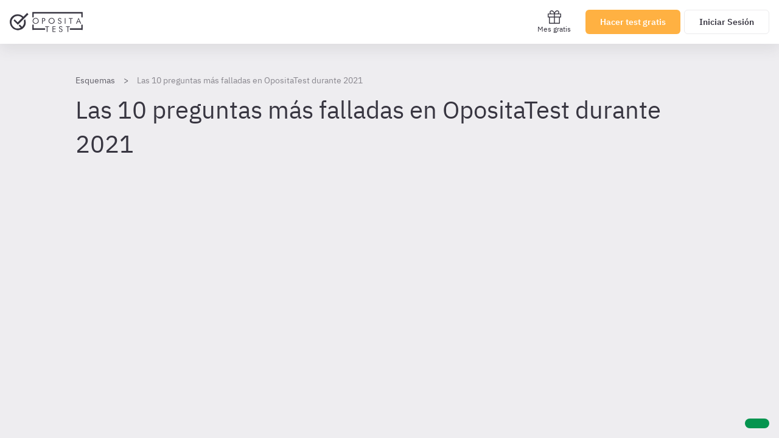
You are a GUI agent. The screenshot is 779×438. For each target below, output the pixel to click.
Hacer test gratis (633, 21)
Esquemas (95, 80)
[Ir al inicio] (46, 22)
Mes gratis (554, 21)
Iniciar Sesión (726, 21)
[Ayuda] (757, 423)
